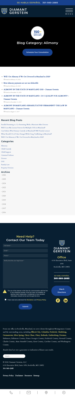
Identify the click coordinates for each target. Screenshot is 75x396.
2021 (3, 191)
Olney (37, 335)
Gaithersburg (53, 335)
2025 (3, 179)
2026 (3, 175)
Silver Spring (19, 335)
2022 (3, 187)
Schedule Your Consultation (37, 52)
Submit (25, 306)
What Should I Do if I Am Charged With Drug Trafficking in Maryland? (26, 134)
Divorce (4, 158)
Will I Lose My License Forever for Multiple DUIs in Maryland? (23, 128)
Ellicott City (35, 332)
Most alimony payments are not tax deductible (21, 83)
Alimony (4, 146)
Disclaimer (30, 300)
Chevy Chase (29, 335)
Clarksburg (62, 332)
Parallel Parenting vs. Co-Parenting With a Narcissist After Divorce (24, 125)
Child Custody (6, 149)
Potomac (62, 335)
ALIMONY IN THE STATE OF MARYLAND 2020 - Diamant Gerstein (31, 89)
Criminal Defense (7, 155)
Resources (28, 375)
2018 (3, 204)
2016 (3, 212)
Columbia (45, 332)
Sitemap (36, 375)
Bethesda (44, 335)
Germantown (8, 335)
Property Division (7, 168)
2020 (3, 195)
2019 (3, 200)
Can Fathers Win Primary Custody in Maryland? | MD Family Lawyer (25, 131)
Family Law (5, 165)
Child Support (6, 152)
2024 (3, 183)
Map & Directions (62, 290)
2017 (3, 208)
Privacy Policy (41, 300)
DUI (2, 162)
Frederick (53, 332)
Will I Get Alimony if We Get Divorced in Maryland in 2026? (27, 77)
